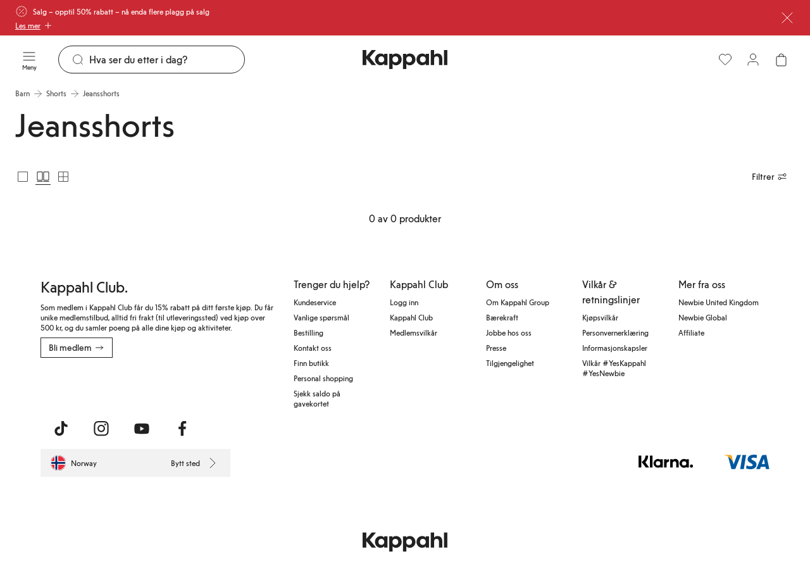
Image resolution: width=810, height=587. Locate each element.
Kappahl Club (411, 317)
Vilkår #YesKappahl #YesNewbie (614, 367)
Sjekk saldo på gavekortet (317, 398)
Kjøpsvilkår (600, 317)
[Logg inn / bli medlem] (753, 59)
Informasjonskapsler (614, 347)
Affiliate (691, 332)
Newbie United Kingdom (718, 302)
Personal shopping (323, 378)
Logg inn (404, 302)
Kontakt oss (313, 347)
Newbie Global (702, 317)
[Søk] (166, 59)
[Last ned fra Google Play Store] (162, 385)
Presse (496, 347)
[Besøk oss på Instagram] (101, 429)
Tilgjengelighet (510, 362)
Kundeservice (315, 302)
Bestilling (308, 332)
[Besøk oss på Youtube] (142, 429)
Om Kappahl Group (517, 302)
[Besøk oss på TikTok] (61, 429)
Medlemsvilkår (413, 332)
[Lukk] (787, 17)
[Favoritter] (725, 59)
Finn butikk (311, 362)
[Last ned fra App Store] (77, 385)
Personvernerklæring (615, 332)
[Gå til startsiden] (405, 59)
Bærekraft (502, 317)
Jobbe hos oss (509, 332)
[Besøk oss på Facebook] (182, 429)
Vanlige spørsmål (321, 317)
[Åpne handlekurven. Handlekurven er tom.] (781, 59)
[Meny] (29, 59)
